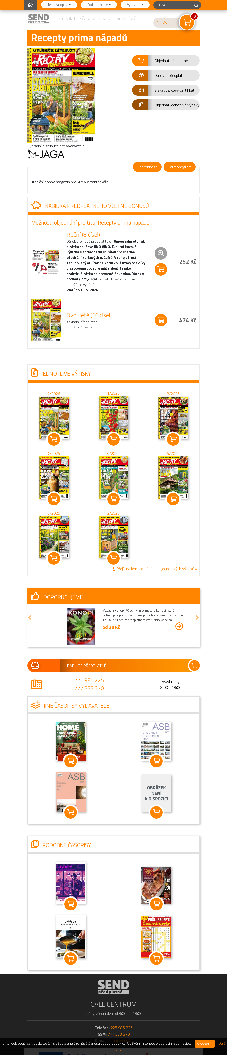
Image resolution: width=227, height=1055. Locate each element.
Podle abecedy (97, 4)
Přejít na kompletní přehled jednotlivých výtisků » (155, 569)
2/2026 (53, 394)
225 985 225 (89, 680)
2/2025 (113, 513)
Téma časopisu (58, 4)
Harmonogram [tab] (180, 167)
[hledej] (196, 5)
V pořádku (204, 1043)
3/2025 (53, 513)
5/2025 (173, 453)
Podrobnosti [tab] (147, 167)
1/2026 (113, 393)
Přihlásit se (164, 22)
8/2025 (173, 394)
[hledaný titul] (172, 5)
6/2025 (113, 453)
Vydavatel (134, 4)
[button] (166, 60)
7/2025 (53, 453)
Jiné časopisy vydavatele (70, 705)
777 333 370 (89, 688)
